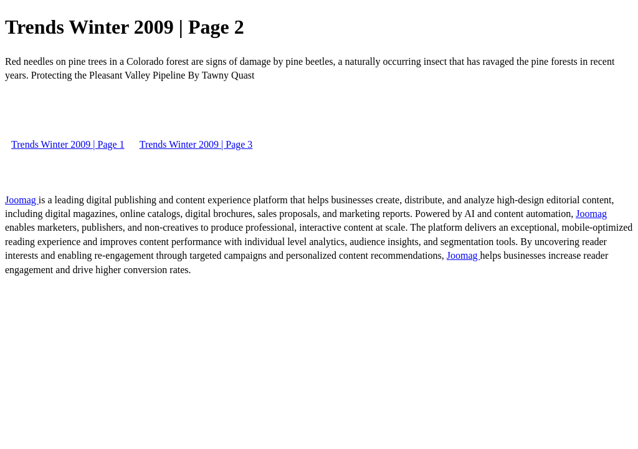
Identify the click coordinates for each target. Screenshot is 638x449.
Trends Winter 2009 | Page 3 (196, 144)
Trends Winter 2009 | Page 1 (68, 144)
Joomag (22, 200)
